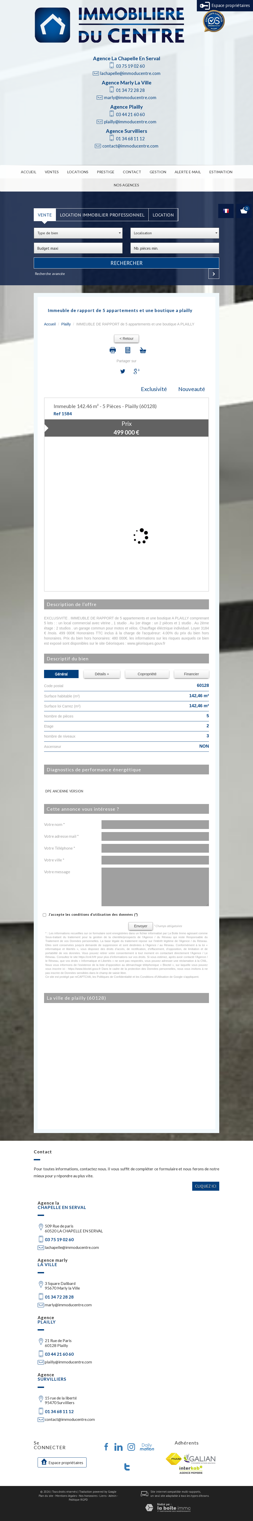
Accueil (28, 172)
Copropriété (147, 674)
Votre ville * (54, 860)
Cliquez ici (205, 1186)
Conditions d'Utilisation (154, 976)
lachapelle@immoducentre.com (130, 73)
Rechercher (127, 263)
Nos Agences (126, 185)
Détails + (102, 674)
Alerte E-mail (188, 172)
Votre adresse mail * (61, 836)
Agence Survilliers (126, 131)
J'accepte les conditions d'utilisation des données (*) (93, 914)
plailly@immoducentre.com (130, 121)
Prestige (105, 172)
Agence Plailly (126, 107)
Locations (77, 172)
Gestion (158, 172)
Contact (132, 172)
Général (61, 674)
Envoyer (140, 926)
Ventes (52, 172)
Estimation (220, 172)
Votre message (57, 871)
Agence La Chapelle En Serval (126, 58)
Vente (45, 215)
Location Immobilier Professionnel (102, 215)
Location (163, 215)
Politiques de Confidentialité (114, 976)
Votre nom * (54, 824)
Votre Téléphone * (59, 848)
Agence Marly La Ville (126, 82)
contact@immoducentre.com (130, 146)
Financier (191, 674)
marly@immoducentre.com (130, 97)
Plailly (66, 324)
